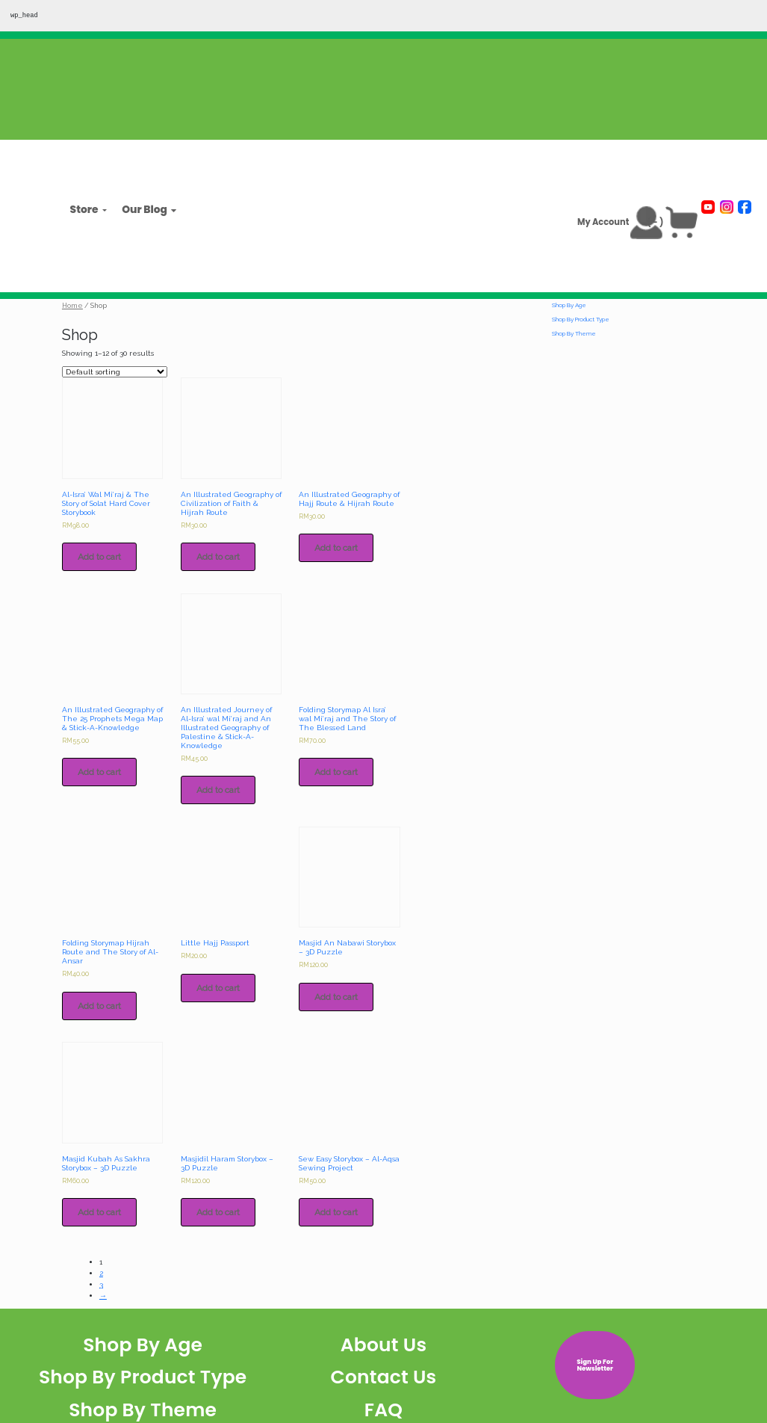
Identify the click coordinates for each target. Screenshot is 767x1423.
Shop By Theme (574, 333)
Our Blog (144, 210)
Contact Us (384, 1377)
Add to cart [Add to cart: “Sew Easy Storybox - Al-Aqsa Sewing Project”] (336, 1212)
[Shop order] (114, 371)
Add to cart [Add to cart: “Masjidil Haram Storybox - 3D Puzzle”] (218, 1212)
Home (72, 305)
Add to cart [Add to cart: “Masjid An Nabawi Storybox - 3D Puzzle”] (336, 997)
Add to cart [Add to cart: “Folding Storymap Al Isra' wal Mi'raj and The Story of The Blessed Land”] (336, 772)
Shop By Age (569, 305)
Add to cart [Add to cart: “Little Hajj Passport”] (218, 988)
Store (84, 210)
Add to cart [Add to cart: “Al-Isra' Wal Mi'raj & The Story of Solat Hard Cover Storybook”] (99, 557)
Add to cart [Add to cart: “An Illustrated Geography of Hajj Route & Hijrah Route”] (336, 548)
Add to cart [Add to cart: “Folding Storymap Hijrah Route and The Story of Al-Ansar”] (99, 1006)
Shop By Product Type (580, 319)
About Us (383, 1345)
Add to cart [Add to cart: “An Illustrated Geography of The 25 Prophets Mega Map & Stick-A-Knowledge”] (99, 772)
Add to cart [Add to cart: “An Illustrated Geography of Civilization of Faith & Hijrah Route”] (218, 557)
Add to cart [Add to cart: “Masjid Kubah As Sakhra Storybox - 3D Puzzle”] (99, 1212)
